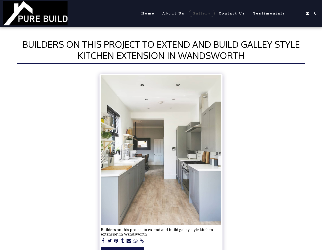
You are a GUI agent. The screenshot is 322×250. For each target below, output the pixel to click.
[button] (292, 13)
